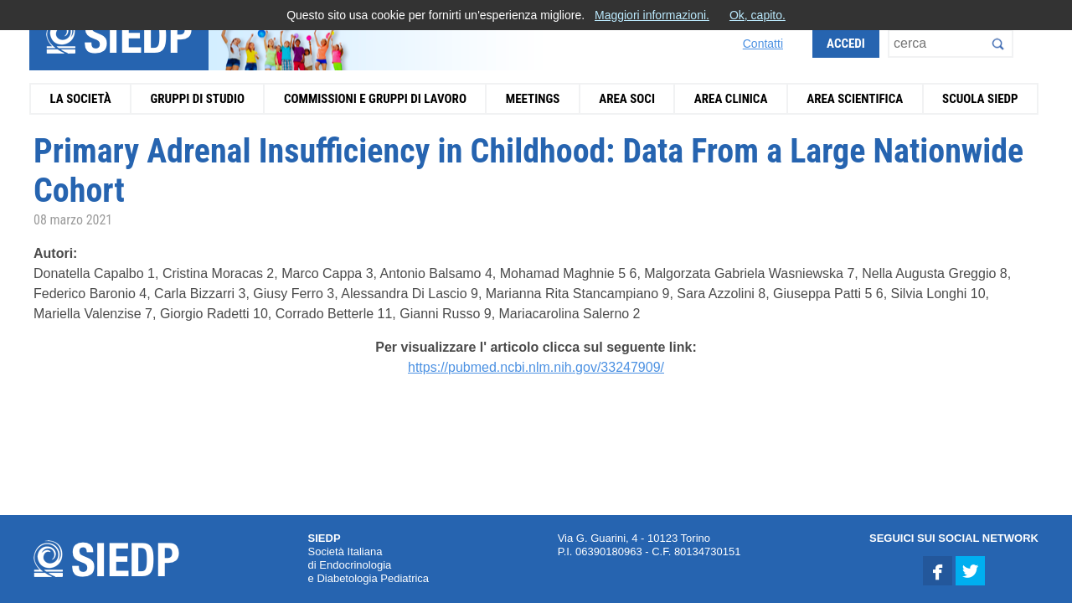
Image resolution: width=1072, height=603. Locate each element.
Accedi (846, 43)
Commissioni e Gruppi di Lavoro (375, 98)
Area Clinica (731, 98)
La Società (80, 98)
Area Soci (627, 98)
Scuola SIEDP (980, 98)
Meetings (533, 98)
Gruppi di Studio (197, 98)
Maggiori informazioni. (652, 15)
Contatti (763, 43)
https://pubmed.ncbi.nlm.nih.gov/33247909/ (536, 367)
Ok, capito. (757, 15)
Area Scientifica (855, 98)
